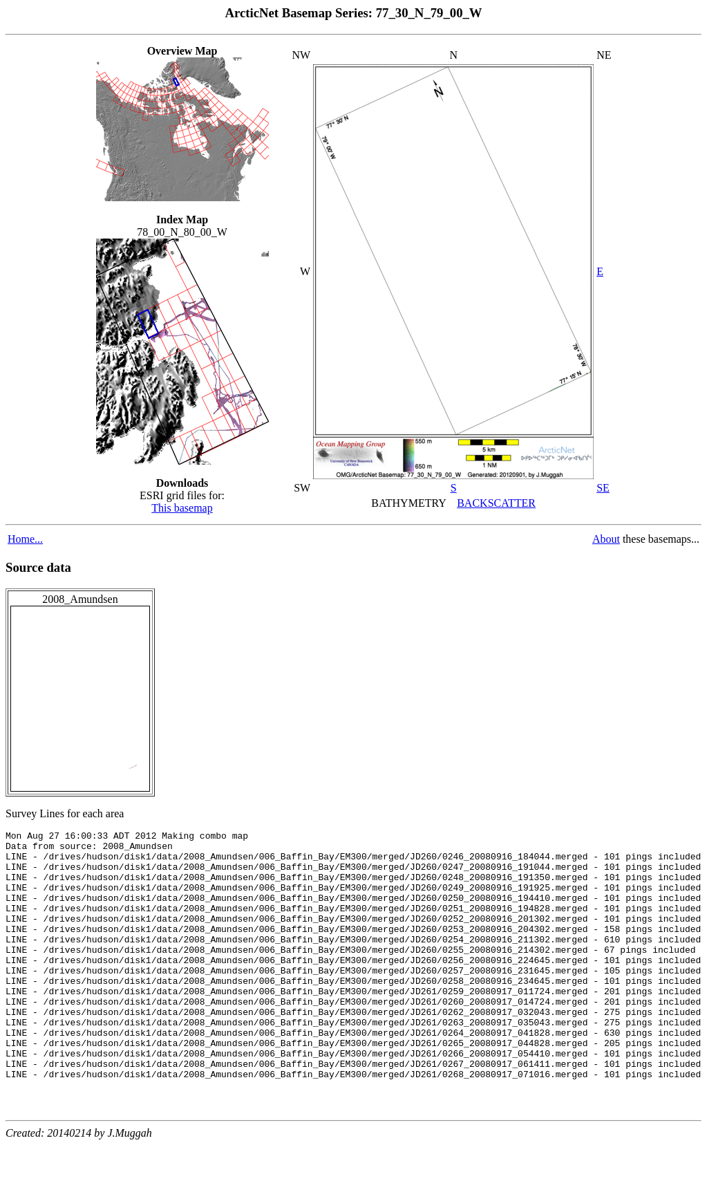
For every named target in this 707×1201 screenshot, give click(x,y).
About (606, 539)
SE (603, 488)
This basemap (181, 508)
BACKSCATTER (496, 503)
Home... (25, 539)
